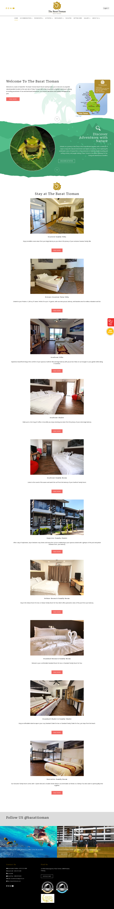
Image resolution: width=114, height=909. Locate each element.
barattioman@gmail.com (17, 878)
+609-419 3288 (17, 871)
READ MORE (13, 99)
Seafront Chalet (57, 417)
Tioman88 (10, 873)
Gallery (87, 18)
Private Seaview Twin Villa (57, 297)
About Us (96, 18)
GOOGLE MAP (47, 876)
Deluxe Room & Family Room (57, 598)
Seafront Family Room (57, 478)
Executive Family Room (57, 779)
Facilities (68, 18)
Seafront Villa (57, 357)
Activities (49, 18)
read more (57, 250)
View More (7, 854)
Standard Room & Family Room (57, 659)
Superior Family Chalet (57, 538)
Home (16, 18)
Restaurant (59, 18)
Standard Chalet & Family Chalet (57, 719)
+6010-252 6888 (23, 868)
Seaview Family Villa (57, 237)
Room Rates (38, 18)
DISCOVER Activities (66, 161)
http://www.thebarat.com (14, 881)
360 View (110, 331)
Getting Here (78, 18)
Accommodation (26, 18)
